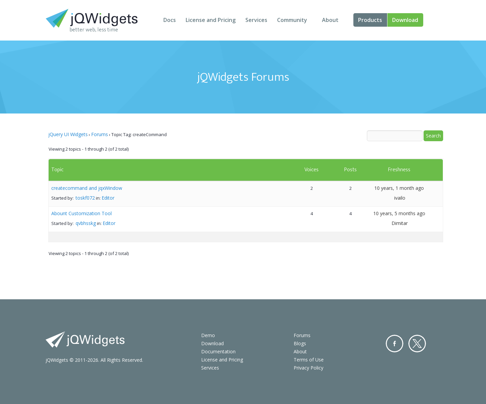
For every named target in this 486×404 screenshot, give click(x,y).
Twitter (417, 343)
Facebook (394, 343)
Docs (169, 20)
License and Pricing (211, 20)
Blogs (300, 343)
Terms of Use (309, 359)
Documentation (218, 351)
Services (256, 20)
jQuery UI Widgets (68, 134)
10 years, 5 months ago (399, 213)
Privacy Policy (308, 367)
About (330, 20)
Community (292, 20)
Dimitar (400, 223)
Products (370, 20)
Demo (208, 335)
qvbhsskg (86, 223)
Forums (99, 134)
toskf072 (85, 198)
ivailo (399, 198)
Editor (108, 198)
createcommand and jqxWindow (86, 188)
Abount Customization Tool (81, 213)
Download (405, 20)
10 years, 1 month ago (399, 188)
